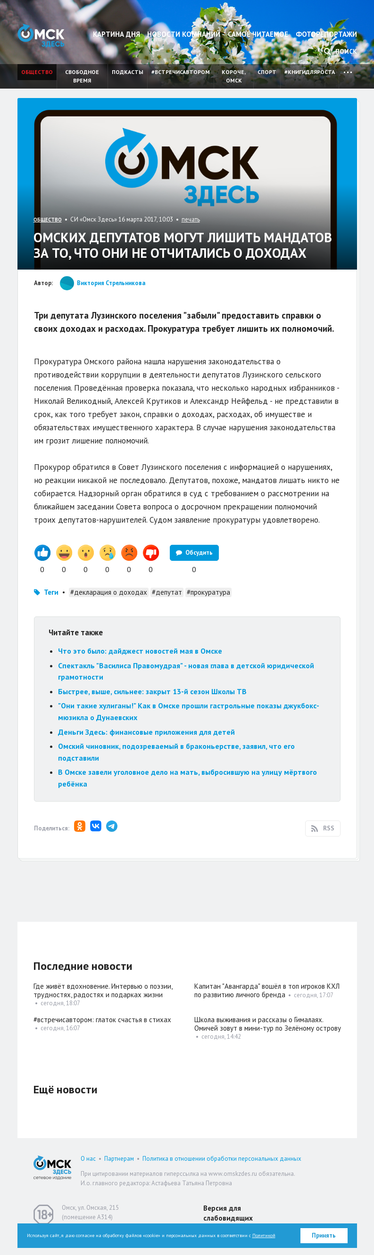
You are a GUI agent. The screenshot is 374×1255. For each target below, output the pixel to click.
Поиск (340, 51)
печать (191, 219)
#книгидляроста (309, 71)
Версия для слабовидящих (228, 1213)
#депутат (167, 592)
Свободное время (82, 76)
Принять (324, 1235)
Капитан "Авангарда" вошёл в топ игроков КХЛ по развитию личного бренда (267, 990)
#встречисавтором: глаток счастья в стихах (102, 1019)
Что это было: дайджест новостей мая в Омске (140, 651)
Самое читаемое (258, 34)
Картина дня (116, 34)
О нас (88, 1159)
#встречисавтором (180, 71)
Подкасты (127, 71)
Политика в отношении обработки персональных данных (221, 1159)
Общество (37, 71)
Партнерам (119, 1159)
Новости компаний (183, 34)
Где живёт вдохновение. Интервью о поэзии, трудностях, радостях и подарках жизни (102, 990)
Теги (51, 592)
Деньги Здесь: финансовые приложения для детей (146, 732)
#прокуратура (208, 592)
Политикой (263, 1235)
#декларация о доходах (108, 592)
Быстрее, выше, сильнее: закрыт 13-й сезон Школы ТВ (152, 691)
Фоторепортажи (326, 34)
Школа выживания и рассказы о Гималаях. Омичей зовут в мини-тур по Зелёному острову (267, 1024)
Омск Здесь (41, 36)
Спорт (267, 71)
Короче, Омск (234, 76)
